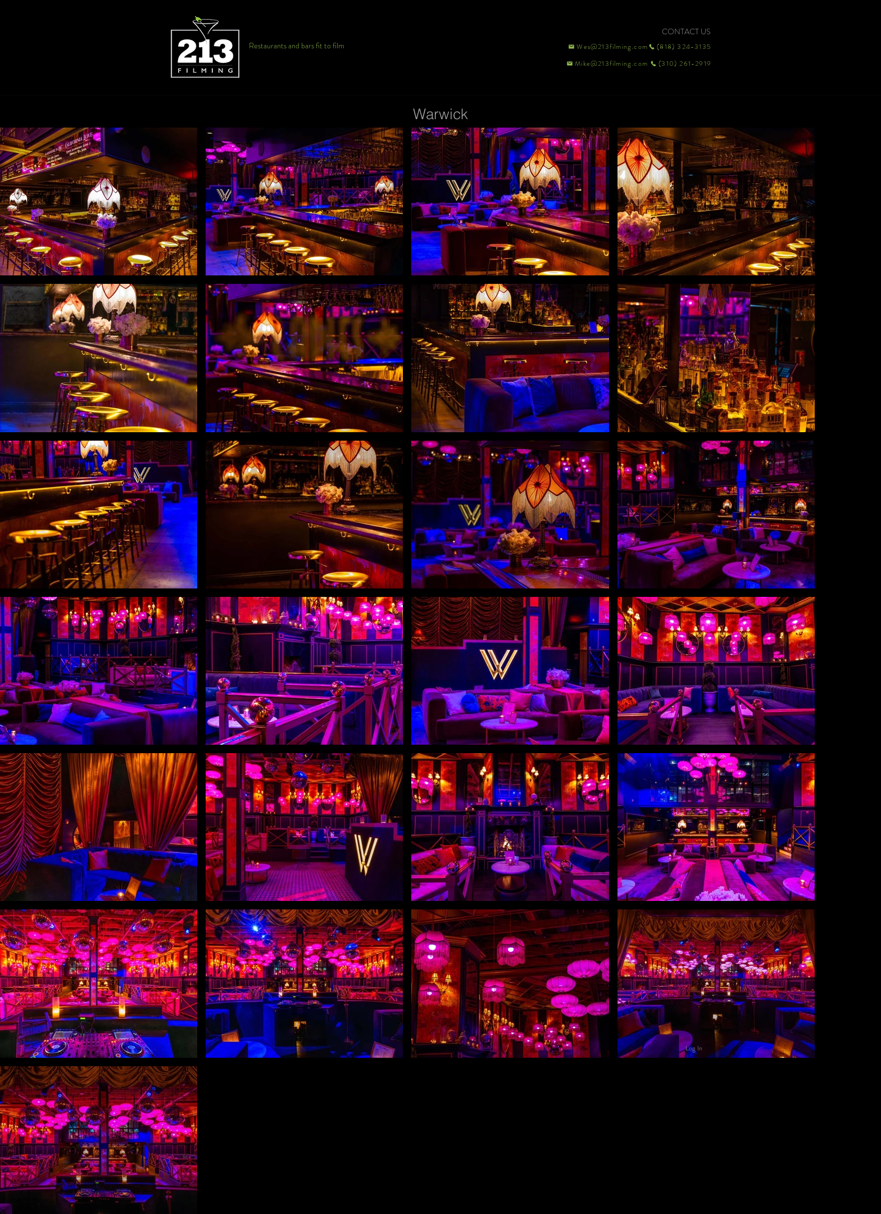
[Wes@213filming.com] (607, 46)
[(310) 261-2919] (679, 63)
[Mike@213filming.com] (604, 63)
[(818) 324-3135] (679, 46)
